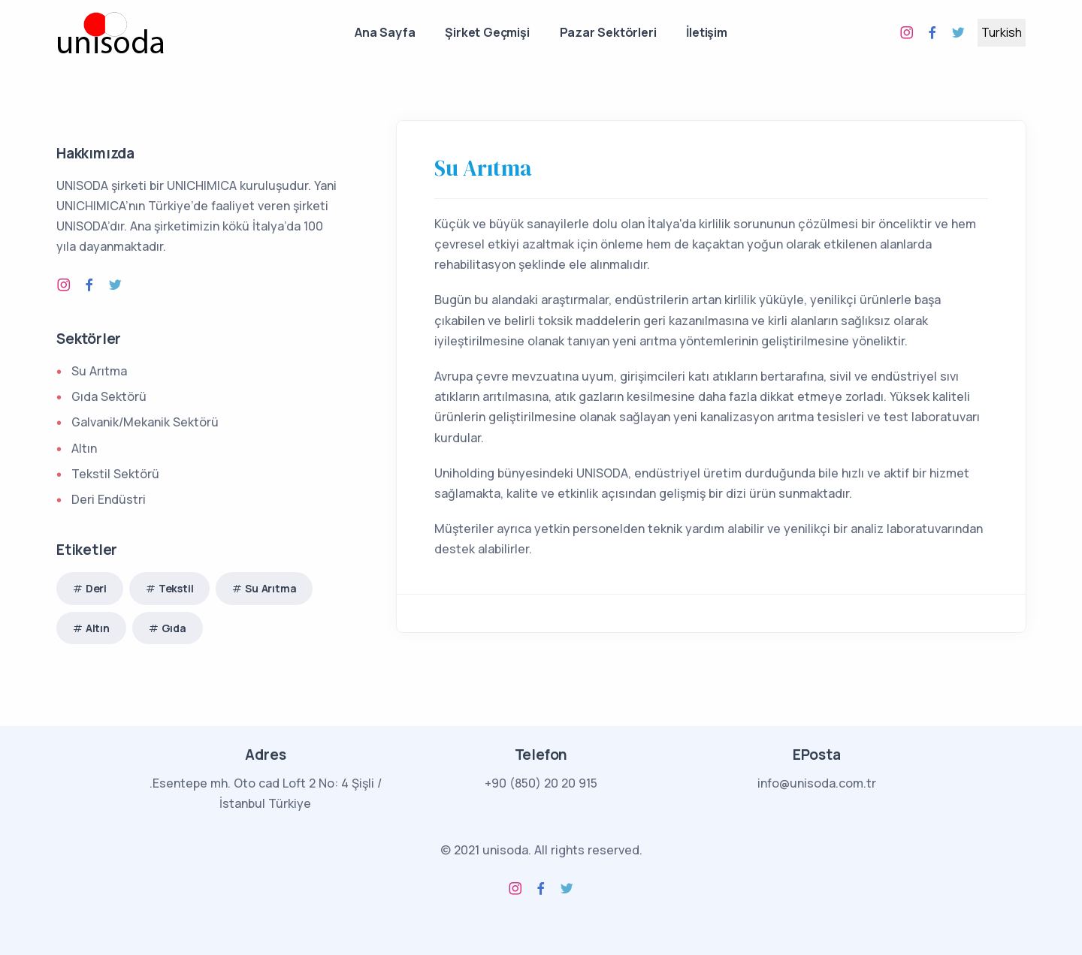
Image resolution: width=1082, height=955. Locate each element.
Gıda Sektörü (109, 396)
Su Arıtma (483, 168)
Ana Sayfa (385, 32)
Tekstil (176, 588)
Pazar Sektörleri (608, 32)
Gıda (174, 628)
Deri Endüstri (108, 499)
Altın (84, 448)
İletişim (706, 32)
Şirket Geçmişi (487, 32)
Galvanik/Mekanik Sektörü (145, 422)
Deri (96, 588)
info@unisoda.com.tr (816, 783)
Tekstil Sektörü (115, 473)
